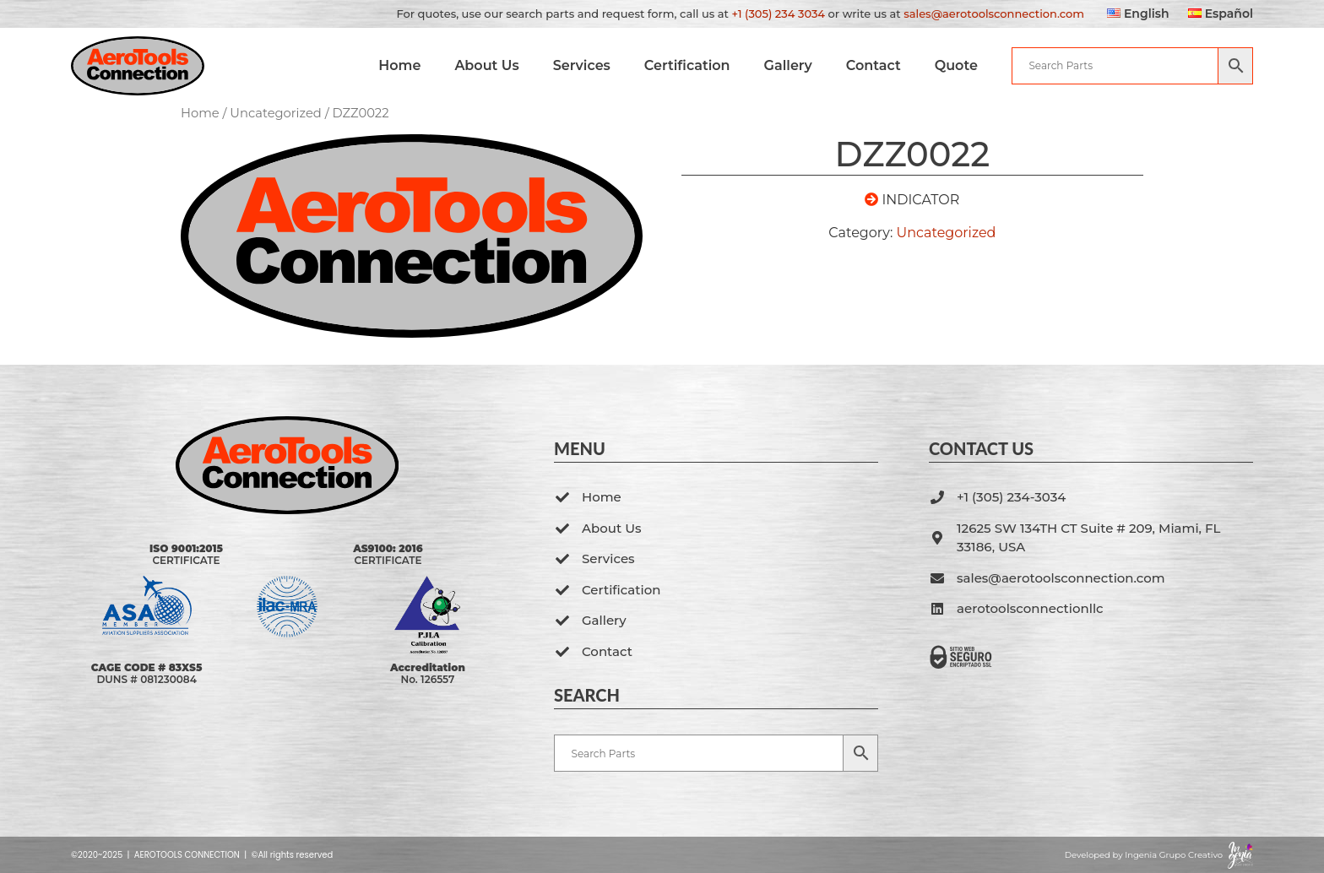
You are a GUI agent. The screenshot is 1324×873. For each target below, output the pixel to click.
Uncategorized (276, 113)
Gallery (794, 65)
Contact (879, 65)
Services (587, 65)
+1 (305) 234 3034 (778, 13)
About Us (493, 65)
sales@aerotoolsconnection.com (993, 13)
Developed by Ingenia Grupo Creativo (1144, 854)
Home (405, 65)
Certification (693, 65)
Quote (962, 65)
